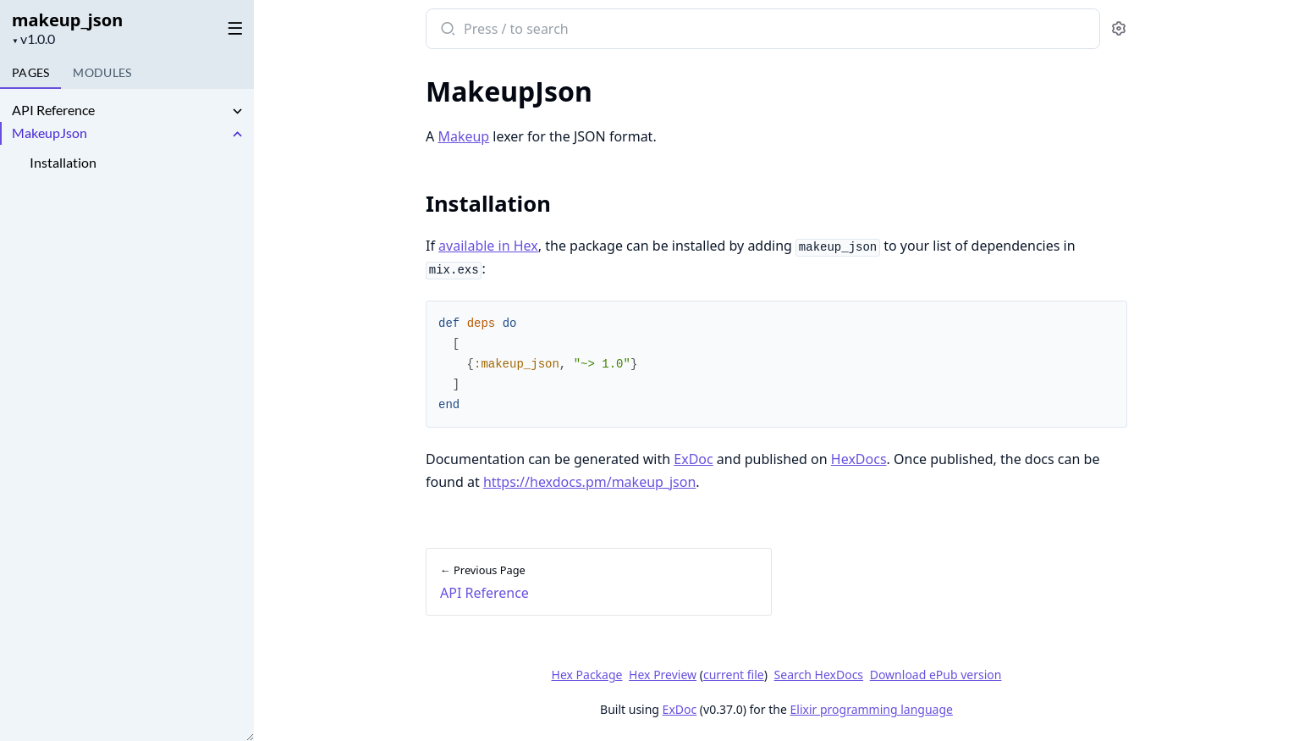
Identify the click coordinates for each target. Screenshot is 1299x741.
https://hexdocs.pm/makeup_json (589, 482)
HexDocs (859, 459)
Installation (63, 162)
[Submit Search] (446, 30)
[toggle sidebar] (232, 27)
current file (733, 674)
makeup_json (67, 20)
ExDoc (693, 459)
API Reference (53, 110)
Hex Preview (662, 674)
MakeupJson (49, 132)
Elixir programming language (871, 709)
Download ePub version (936, 674)
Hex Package (587, 674)
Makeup (463, 136)
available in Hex (488, 245)
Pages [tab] (30, 72)
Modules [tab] (102, 72)
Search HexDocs (818, 675)
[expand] (236, 112)
